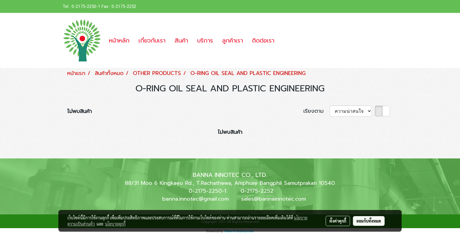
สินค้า (181, 40)
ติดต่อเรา (263, 40)
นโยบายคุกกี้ (115, 223)
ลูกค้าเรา (232, 40)
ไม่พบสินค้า (79, 111)
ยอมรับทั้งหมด (368, 220)
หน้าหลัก (119, 40)
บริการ (205, 40)
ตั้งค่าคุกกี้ (337, 220)
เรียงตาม (316, 111)
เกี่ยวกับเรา (151, 40)
